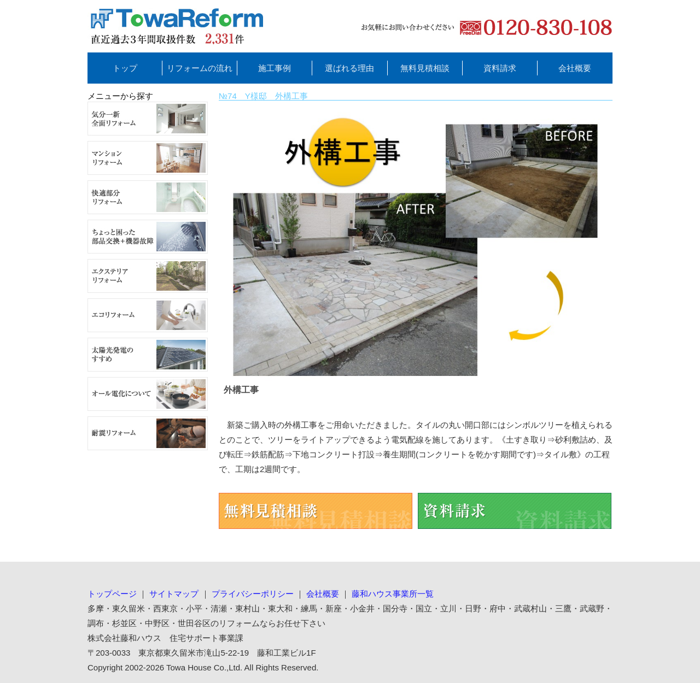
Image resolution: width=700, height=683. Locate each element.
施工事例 (274, 68)
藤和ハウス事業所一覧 (393, 593)
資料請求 (499, 68)
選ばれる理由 (349, 68)
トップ (125, 68)
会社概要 (574, 68)
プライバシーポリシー (253, 593)
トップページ (112, 593)
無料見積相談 (425, 68)
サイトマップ (174, 593)
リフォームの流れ (199, 68)
